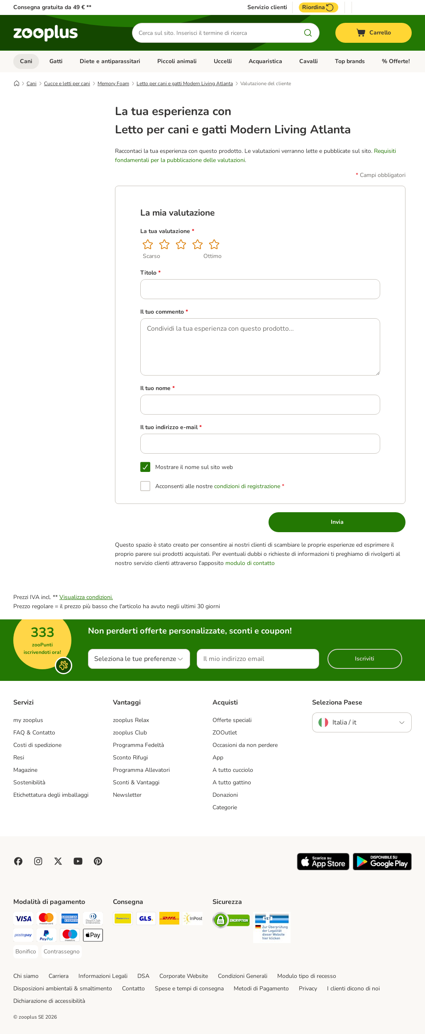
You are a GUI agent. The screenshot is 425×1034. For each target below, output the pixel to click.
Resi (18, 757)
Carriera (58, 976)
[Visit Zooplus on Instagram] (38, 861)
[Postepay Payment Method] (23, 936)
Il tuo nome (157, 388)
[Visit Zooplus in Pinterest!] (98, 861)
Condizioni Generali (242, 976)
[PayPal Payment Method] (46, 936)
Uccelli (223, 61)
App (217, 757)
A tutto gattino (231, 782)
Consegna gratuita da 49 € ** (52, 7)
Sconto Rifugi (130, 757)
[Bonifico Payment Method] (25, 951)
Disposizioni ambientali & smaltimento (62, 988)
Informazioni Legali (102, 976)
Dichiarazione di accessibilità (49, 1001)
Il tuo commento (164, 312)
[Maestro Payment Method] (70, 936)
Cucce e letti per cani (67, 83)
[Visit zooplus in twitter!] (58, 861)
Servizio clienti (267, 7)
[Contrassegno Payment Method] (62, 951)
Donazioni (225, 795)
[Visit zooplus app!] (323, 868)
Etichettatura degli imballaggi (50, 795)
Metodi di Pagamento (261, 988)
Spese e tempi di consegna (189, 988)
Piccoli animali (177, 61)
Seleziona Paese (337, 702)
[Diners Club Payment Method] (93, 920)
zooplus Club (130, 733)
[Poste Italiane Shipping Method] (123, 920)
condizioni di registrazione (247, 486)
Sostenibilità (29, 782)
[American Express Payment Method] (70, 920)
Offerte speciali (232, 720)
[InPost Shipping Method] (193, 920)
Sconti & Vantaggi (136, 782)
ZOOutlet (224, 733)
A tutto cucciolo (232, 770)
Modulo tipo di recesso (306, 976)
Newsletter (127, 795)
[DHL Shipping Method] (169, 920)
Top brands (350, 61)
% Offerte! (396, 61)
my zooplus (28, 720)
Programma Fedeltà (138, 745)
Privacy (308, 988)
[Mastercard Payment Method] (46, 920)
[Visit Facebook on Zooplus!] (18, 861)
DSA (143, 976)
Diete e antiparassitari (110, 61)
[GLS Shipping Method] (146, 920)
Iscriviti (364, 659)
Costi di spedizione (37, 745)
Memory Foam (113, 83)
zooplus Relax (131, 720)
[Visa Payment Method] (23, 920)
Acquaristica (265, 61)
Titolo (150, 273)
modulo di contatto (250, 563)
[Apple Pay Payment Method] (93, 936)
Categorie (224, 807)
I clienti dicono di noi (353, 988)
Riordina (318, 7)
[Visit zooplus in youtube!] (78, 861)
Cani (26, 61)
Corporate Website (183, 976)
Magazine (25, 770)
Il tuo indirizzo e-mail (171, 427)
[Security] (231, 921)
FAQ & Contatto (34, 733)
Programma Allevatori (141, 770)
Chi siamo (26, 976)
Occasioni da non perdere (245, 745)
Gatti (56, 61)
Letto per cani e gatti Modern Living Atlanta (185, 83)
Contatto (133, 988)
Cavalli (308, 61)
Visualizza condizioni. (86, 597)
